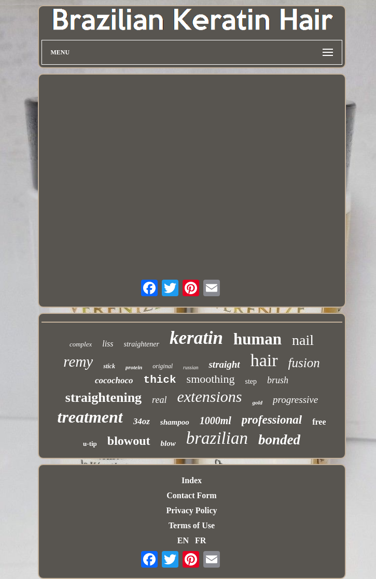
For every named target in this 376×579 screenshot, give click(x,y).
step (251, 381)
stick (109, 366)
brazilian (217, 438)
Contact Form (191, 495)
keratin (196, 338)
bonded (279, 439)
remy (78, 361)
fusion (304, 363)
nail (303, 340)
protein (134, 367)
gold (257, 402)
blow (168, 443)
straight (224, 364)
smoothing (211, 378)
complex (80, 344)
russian (190, 367)
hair (264, 360)
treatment (90, 417)
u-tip (90, 443)
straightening (103, 397)
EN (183, 540)
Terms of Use (192, 525)
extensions (209, 396)
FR (200, 540)
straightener (141, 344)
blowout (128, 440)
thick (160, 380)
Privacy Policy (191, 510)
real (159, 400)
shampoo (174, 422)
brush (277, 380)
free (319, 421)
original (162, 366)
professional (272, 419)
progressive (295, 399)
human (257, 339)
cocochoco (114, 380)
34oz (141, 421)
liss (107, 343)
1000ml (215, 420)
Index (192, 480)
